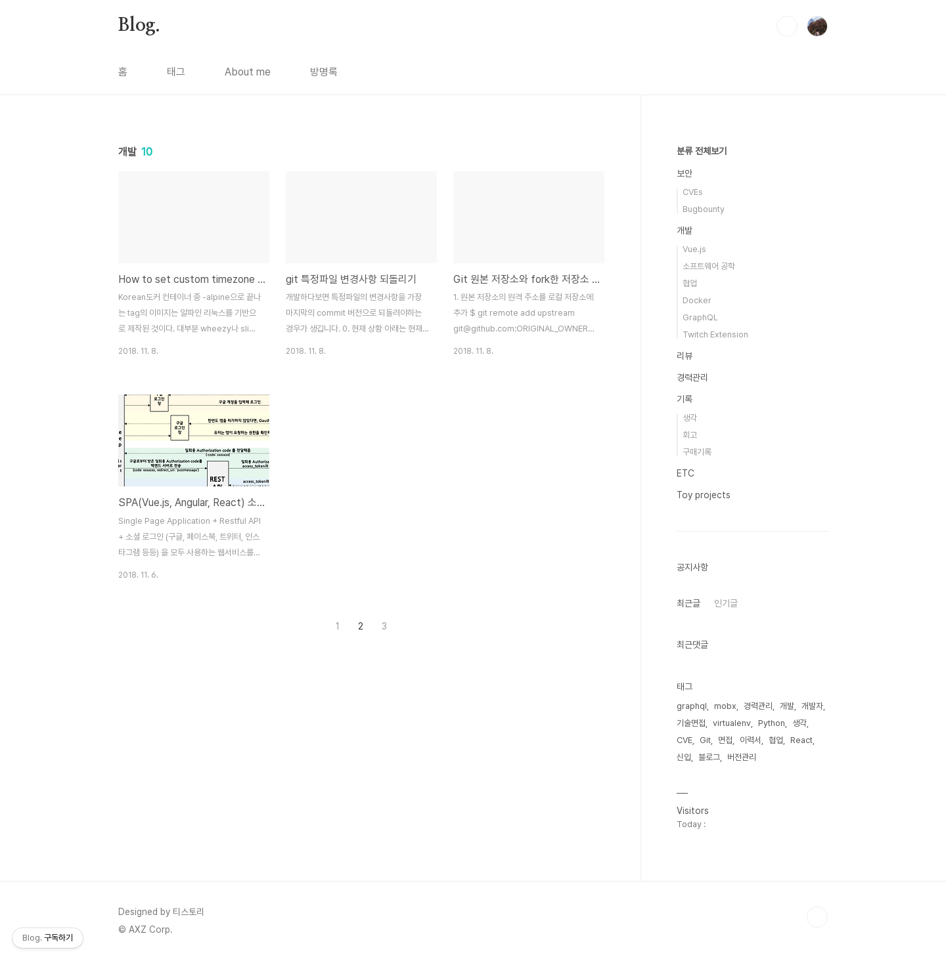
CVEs (693, 192)
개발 (684, 230)
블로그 (709, 757)
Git (705, 740)
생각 (690, 418)
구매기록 (697, 452)
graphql (692, 706)
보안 (684, 173)
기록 (684, 399)
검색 (787, 26)
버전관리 (741, 757)
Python (771, 723)
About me (248, 72)
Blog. (139, 25)
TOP (817, 917)
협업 (690, 283)
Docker (697, 300)
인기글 (726, 603)
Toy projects (704, 495)
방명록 (324, 72)
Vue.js (694, 249)
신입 (684, 757)
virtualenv (732, 723)
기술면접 (691, 723)
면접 (725, 740)
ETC (685, 473)
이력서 (750, 740)
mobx (725, 706)
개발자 (812, 706)
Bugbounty (704, 209)
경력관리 (692, 377)
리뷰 (684, 356)
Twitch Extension (715, 334)
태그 (176, 72)
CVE (684, 740)
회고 (690, 435)
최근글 (688, 603)
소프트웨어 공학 (709, 266)
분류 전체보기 (702, 151)
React (801, 740)
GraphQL (700, 317)
